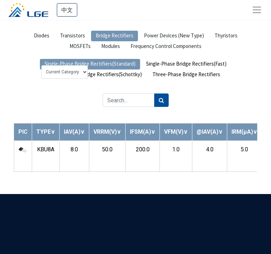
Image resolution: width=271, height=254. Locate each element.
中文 (67, 9)
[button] (45, 131)
